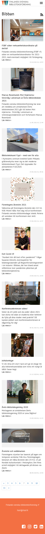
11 (4, 488)
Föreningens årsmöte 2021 (14, 204)
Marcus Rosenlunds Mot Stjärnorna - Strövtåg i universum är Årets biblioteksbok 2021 (21, 98)
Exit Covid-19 (8, 253)
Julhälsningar (8, 360)
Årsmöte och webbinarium (13, 451)
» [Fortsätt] (8, 488)
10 (37, 483)
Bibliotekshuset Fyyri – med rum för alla (20, 155)
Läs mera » (6, 59)
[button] (41, 3)
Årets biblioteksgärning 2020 (15, 407)
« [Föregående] (3, 483)
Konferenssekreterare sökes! (14, 308)
